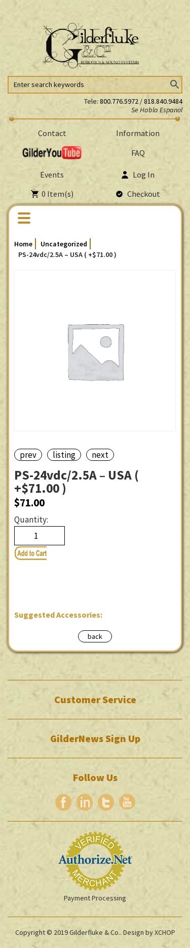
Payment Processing (95, 897)
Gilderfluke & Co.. (95, 932)
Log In (138, 174)
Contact (52, 133)
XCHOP (165, 932)
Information (138, 133)
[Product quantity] (39, 535)
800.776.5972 (120, 101)
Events (52, 174)
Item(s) (52, 194)
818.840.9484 (163, 101)
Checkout (138, 194)
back (95, 636)
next (100, 454)
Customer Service (95, 700)
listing (64, 454)
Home (23, 243)
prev (28, 454)
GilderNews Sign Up (95, 738)
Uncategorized (64, 243)
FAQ (138, 153)
